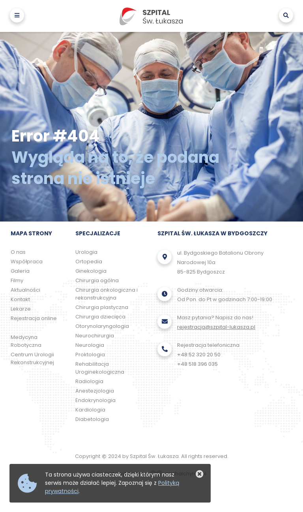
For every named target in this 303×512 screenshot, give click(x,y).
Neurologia (89, 345)
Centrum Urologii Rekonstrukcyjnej (32, 358)
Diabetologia (92, 419)
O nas (18, 252)
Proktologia (90, 354)
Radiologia (89, 381)
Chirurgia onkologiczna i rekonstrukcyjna (106, 294)
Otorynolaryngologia (102, 326)
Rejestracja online (34, 318)
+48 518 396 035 (197, 364)
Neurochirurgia (94, 335)
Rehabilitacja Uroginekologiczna (99, 368)
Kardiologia (90, 409)
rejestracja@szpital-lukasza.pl (216, 327)
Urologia (86, 252)
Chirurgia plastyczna (101, 307)
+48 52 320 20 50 (199, 354)
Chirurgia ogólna (97, 280)
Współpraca (27, 261)
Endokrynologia (95, 400)
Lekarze (21, 309)
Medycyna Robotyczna (26, 341)
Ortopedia (88, 261)
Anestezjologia (94, 391)
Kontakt (20, 299)
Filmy (17, 280)
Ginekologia (91, 271)
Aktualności (25, 290)
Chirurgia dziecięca (100, 316)
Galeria (20, 271)
